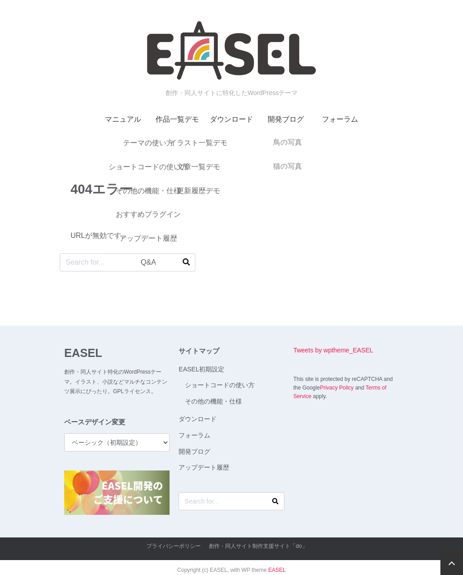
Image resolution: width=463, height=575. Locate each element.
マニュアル (123, 119)
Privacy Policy (337, 388)
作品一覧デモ (177, 119)
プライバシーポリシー (173, 546)
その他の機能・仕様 (213, 401)
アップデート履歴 (204, 467)
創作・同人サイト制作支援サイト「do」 (258, 546)
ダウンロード (231, 119)
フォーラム (340, 119)
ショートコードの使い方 (220, 385)
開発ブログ (286, 119)
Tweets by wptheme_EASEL (333, 350)
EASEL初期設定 (201, 369)
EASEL (83, 353)
